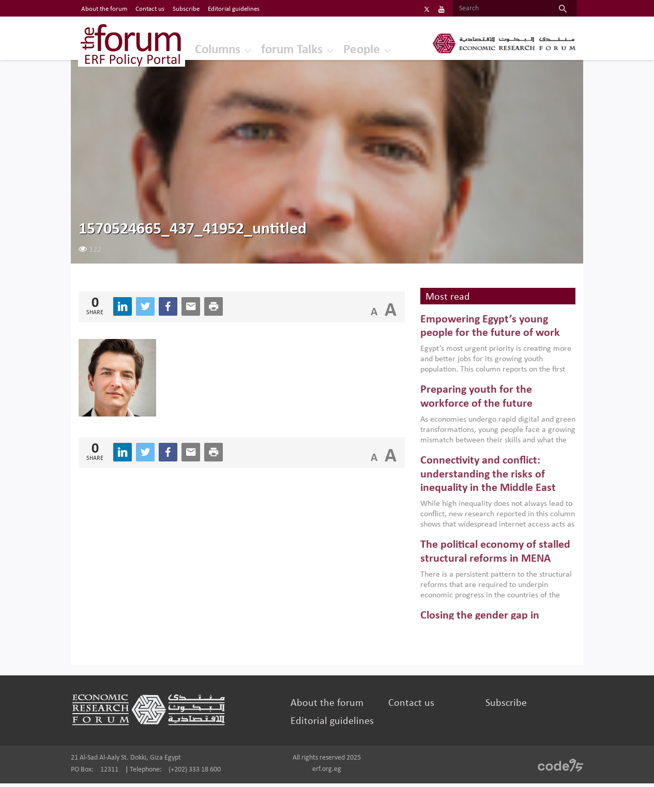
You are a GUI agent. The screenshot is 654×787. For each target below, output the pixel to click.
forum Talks (273, 49)
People (345, 49)
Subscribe (501, 707)
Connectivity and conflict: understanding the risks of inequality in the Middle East (485, 478)
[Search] (491, 9)
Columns (197, 49)
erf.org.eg (326, 773)
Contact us (409, 707)
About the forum (328, 707)
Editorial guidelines (333, 725)
